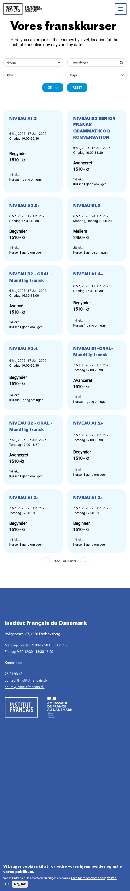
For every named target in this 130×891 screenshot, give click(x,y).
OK (7, 884)
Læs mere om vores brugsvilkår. (94, 878)
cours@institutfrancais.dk (24, 687)
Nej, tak (20, 884)
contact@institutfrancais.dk (26, 680)
